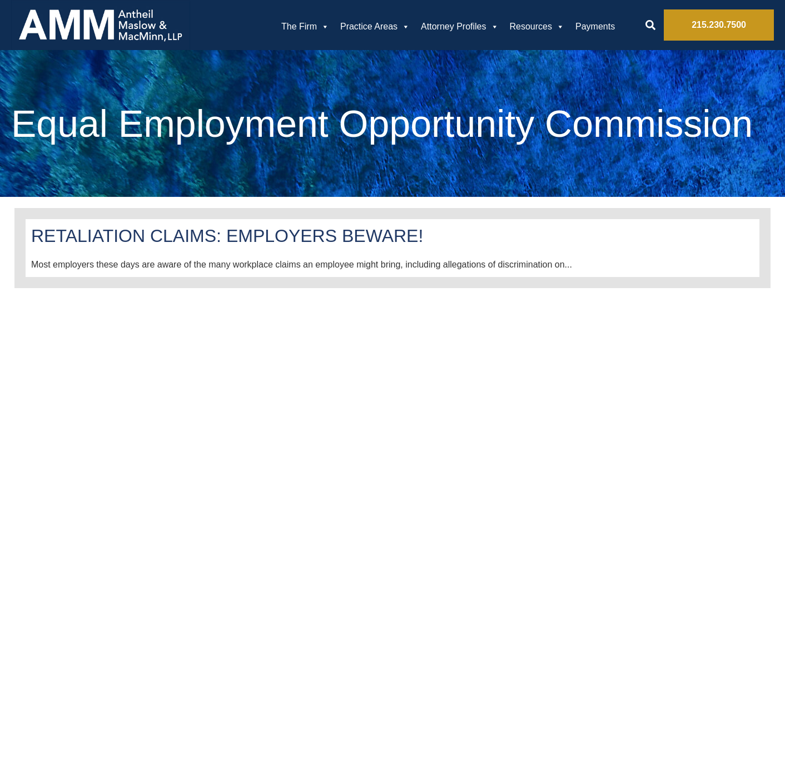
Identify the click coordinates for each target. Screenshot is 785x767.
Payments (595, 26)
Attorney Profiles (459, 27)
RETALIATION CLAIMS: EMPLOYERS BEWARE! (227, 236)
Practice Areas (375, 27)
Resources (537, 27)
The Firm (305, 27)
